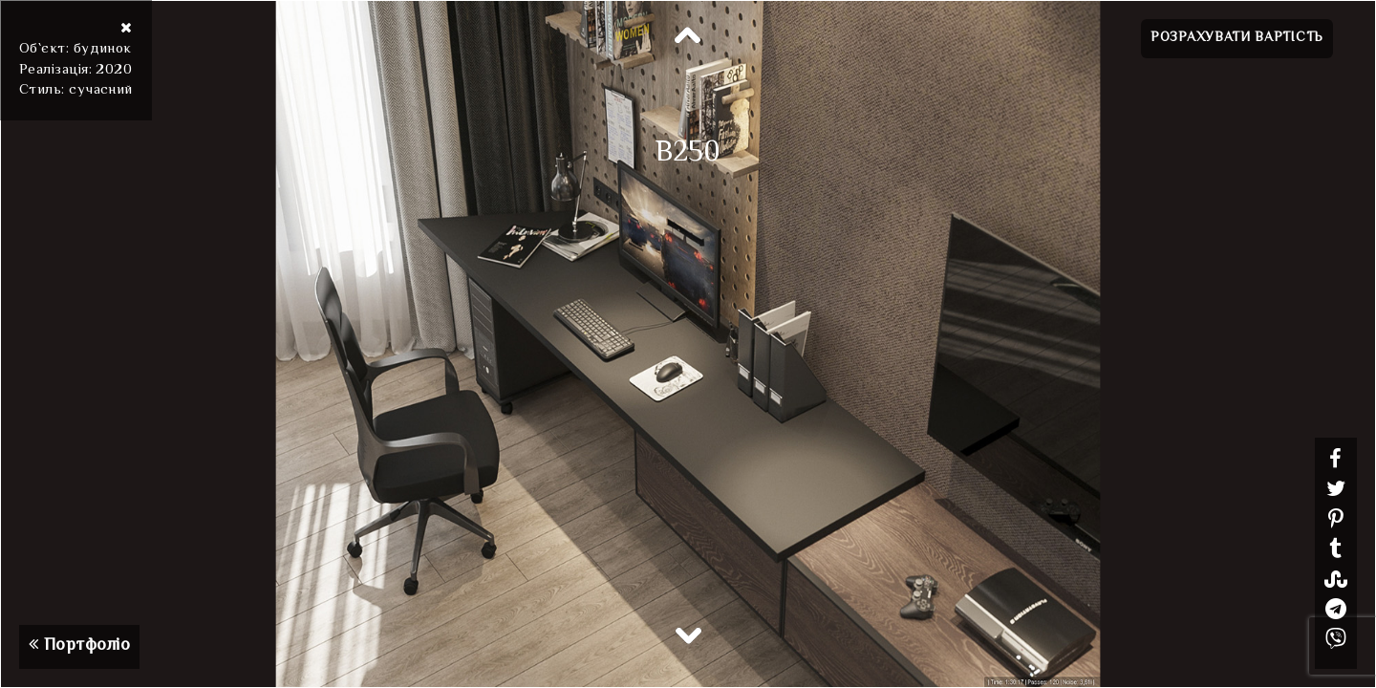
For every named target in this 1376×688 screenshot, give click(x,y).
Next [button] (688, 634)
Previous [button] (688, 36)
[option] (688, 344)
